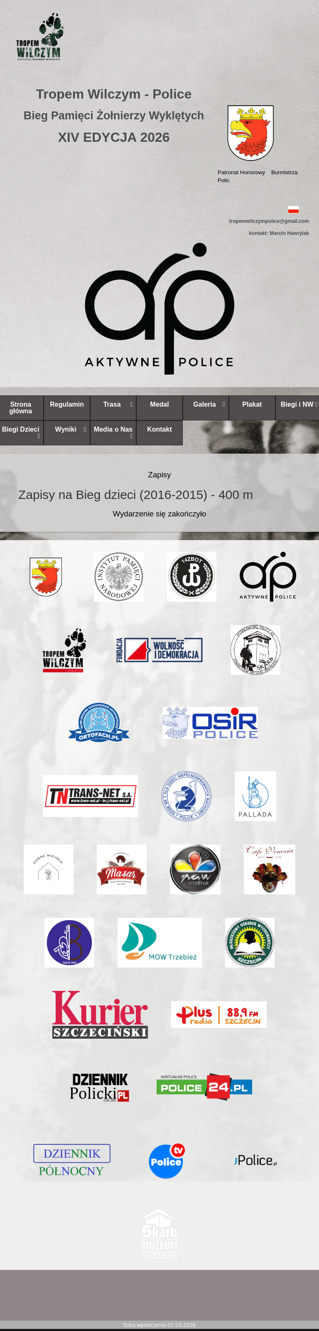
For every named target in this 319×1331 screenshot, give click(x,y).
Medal (159, 404)
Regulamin (67, 404)
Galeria (209, 404)
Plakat (252, 404)
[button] (159, 209)
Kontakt (159, 429)
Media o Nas (113, 433)
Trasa (118, 404)
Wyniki (70, 429)
